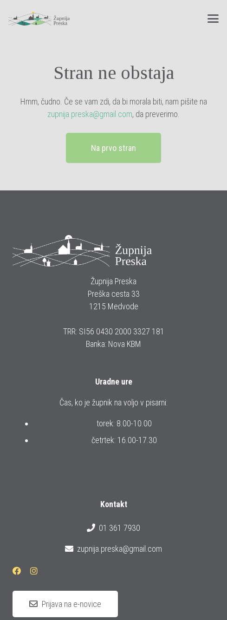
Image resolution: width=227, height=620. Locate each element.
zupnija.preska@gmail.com (89, 114)
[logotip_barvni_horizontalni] (39, 19)
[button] (213, 18)
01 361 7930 (113, 528)
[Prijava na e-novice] (65, 604)
